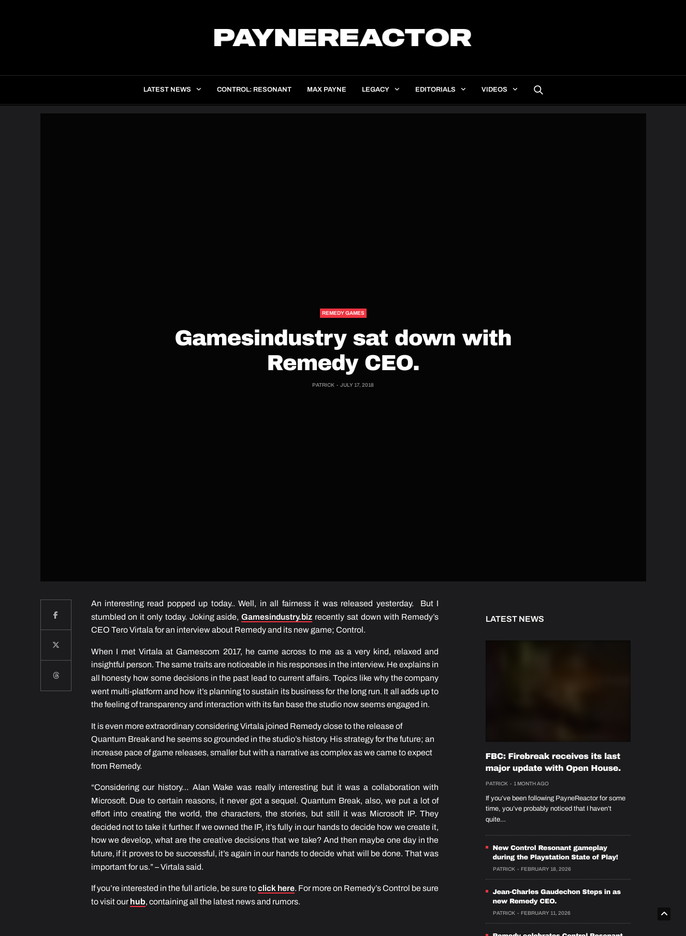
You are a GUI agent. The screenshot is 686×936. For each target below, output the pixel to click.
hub (137, 901)
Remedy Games (343, 313)
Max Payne (326, 89)
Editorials (435, 89)
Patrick (323, 385)
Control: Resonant (254, 89)
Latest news (167, 89)
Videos (494, 89)
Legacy (375, 89)
